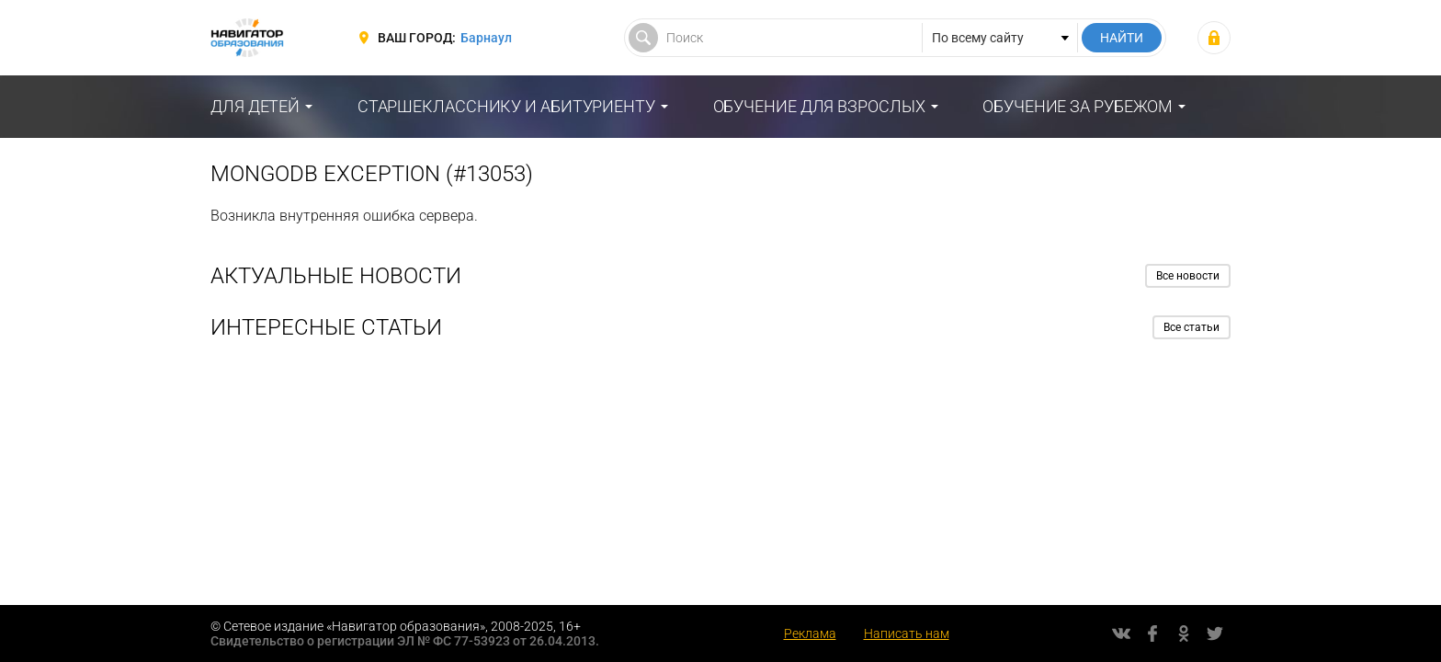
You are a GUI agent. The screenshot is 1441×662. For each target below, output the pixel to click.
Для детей (255, 106)
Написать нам (906, 633)
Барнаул (486, 37)
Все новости (1188, 275)
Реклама (810, 633)
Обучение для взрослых (819, 106)
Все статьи (1191, 327)
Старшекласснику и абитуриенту (506, 106)
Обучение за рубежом (1077, 106)
